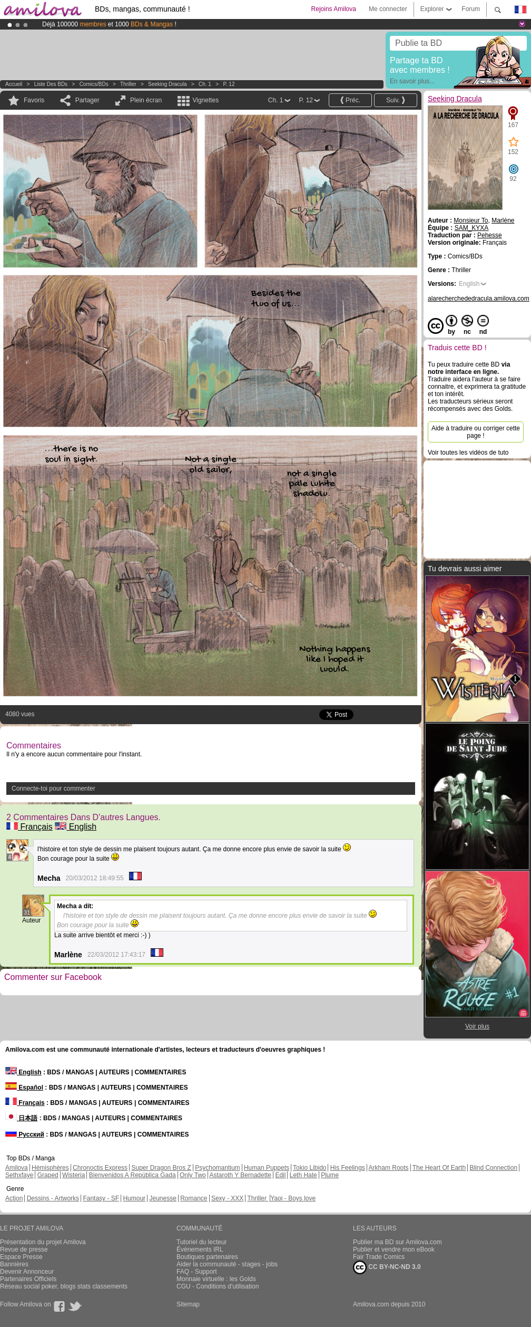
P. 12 (228, 84)
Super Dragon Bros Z (161, 1167)
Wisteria (73, 1175)
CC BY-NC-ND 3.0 (387, 1267)
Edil (280, 1175)
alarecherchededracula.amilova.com (478, 298)
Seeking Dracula (167, 84)
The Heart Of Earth (439, 1167)
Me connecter (388, 9)
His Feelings (347, 1167)
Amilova (16, 1167)
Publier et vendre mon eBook (394, 1249)
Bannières (14, 1264)
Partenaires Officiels (28, 1279)
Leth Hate (303, 1175)
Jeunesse (162, 1198)
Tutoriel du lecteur (201, 1242)
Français (29, 826)
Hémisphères (50, 1167)
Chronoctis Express (100, 1167)
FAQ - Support (196, 1271)
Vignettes (205, 100)
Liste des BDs (50, 84)
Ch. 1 (205, 84)
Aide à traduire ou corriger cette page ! (475, 432)
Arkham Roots (389, 1167)
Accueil (13, 84)
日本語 (21, 1118)
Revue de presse (24, 1249)
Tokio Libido (309, 1167)
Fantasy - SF (101, 1198)
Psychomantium (217, 1167)
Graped (47, 1175)
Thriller (128, 84)
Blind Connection (493, 1167)
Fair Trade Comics (379, 1257)
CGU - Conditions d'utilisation (217, 1286)
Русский (24, 1134)
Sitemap (188, 1304)
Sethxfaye (19, 1175)
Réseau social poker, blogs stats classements (63, 1286)
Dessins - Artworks (53, 1198)
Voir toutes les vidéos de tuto (468, 452)
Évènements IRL (199, 1249)
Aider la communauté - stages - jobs (227, 1264)
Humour (134, 1198)
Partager (87, 100)
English (75, 826)
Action (14, 1198)
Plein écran (146, 100)
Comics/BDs (94, 84)
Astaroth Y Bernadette (240, 1175)
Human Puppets (266, 1167)
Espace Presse (21, 1257)
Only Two (193, 1175)
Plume (330, 1175)
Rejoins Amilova (333, 9)
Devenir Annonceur (27, 1271)
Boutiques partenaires (207, 1257)
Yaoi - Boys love (293, 1198)
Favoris (34, 100)
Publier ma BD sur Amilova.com (397, 1242)
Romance (193, 1198)
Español (24, 1087)
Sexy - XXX (227, 1198)
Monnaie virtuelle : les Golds (216, 1279)
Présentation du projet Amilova (43, 1242)
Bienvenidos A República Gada (132, 1175)
